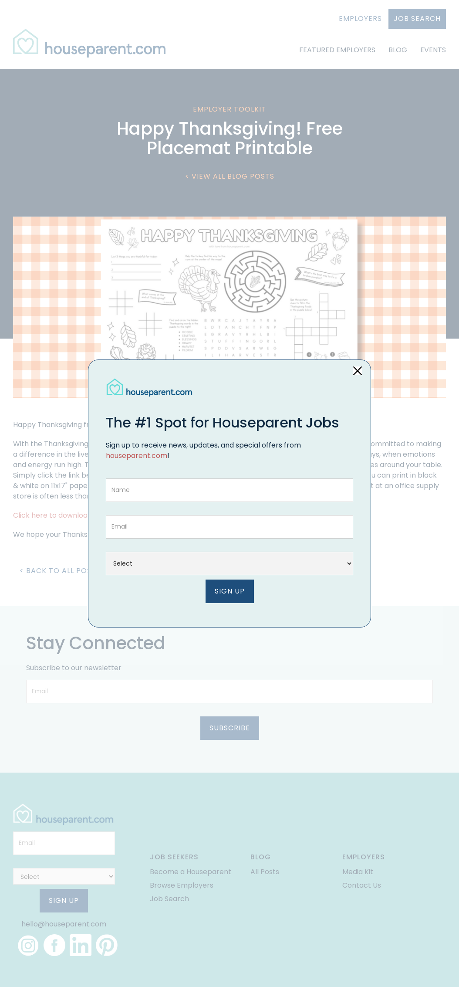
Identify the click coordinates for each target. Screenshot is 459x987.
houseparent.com (136, 456)
